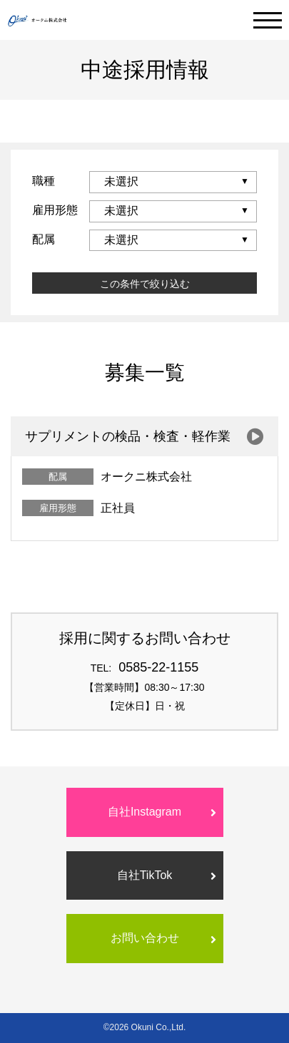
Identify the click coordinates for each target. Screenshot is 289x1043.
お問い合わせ (145, 938)
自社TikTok (145, 875)
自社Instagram (144, 812)
